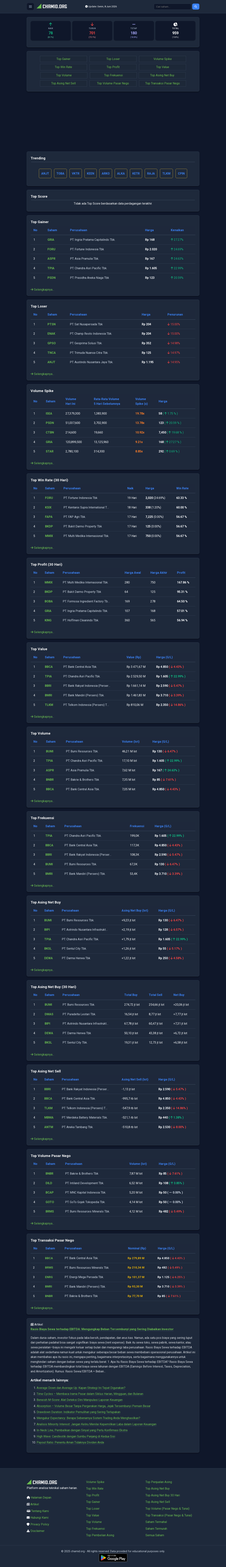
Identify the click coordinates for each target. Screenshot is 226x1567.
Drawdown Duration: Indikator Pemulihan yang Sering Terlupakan (78, 1412)
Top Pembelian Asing (100, 1535)
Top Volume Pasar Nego (113, 83)
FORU (51, 249)
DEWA (48, 958)
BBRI (48, 686)
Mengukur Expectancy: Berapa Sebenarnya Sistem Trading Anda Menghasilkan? (88, 1418)
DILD (49, 1183)
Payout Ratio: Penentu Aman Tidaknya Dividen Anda (70, 1443)
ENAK (51, 334)
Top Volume (64, 75)
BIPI (47, 930)
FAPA (49, 517)
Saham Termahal (156, 1522)
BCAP (50, 1193)
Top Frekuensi (113, 75)
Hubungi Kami (39, 1517)
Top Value (162, 67)
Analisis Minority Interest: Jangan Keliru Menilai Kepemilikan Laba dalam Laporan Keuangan (96, 1424)
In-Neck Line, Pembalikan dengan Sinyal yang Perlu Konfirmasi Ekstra (82, 1430)
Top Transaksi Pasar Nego (162, 83)
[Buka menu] (30, 6)
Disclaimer (37, 1531)
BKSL (48, 949)
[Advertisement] (113, 121)
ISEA (49, 414)
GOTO (50, 1202)
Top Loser (113, 59)
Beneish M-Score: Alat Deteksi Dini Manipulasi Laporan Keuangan (80, 1400)
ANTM (48, 1127)
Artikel (34, 1504)
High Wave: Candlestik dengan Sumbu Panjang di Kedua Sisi (76, 1436)
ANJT (51, 362)
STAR (49, 452)
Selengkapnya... (42, 290)
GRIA (50, 240)
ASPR (51, 259)
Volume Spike (163, 59)
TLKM (49, 705)
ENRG (49, 1277)
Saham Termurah (156, 1528)
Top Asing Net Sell (63, 83)
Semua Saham (154, 1535)
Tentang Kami (40, 1511)
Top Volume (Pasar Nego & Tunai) (167, 1508)
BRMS (50, 1212)
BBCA (49, 667)
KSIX (48, 508)
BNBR (50, 780)
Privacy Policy (39, 1524)
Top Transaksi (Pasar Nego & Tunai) (168, 1515)
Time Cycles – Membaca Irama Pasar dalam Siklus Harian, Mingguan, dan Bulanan (90, 1394)
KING (48, 620)
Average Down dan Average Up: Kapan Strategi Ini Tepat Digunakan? (81, 1388)
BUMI (49, 752)
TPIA (50, 268)
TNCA (51, 353)
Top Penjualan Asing (158, 1482)
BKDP (49, 527)
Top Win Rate (63, 67)
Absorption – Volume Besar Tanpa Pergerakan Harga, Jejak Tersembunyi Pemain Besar (94, 1406)
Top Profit (113, 67)
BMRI (48, 695)
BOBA (49, 602)
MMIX (49, 536)
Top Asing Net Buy (162, 75)
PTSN (51, 324)
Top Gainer (63, 59)
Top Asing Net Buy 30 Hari (162, 1495)
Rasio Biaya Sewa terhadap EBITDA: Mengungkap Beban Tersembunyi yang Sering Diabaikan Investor (102, 1329)
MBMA (48, 1118)
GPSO (51, 343)
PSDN (51, 278)
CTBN (50, 433)
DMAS (49, 1014)
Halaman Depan (41, 1497)
